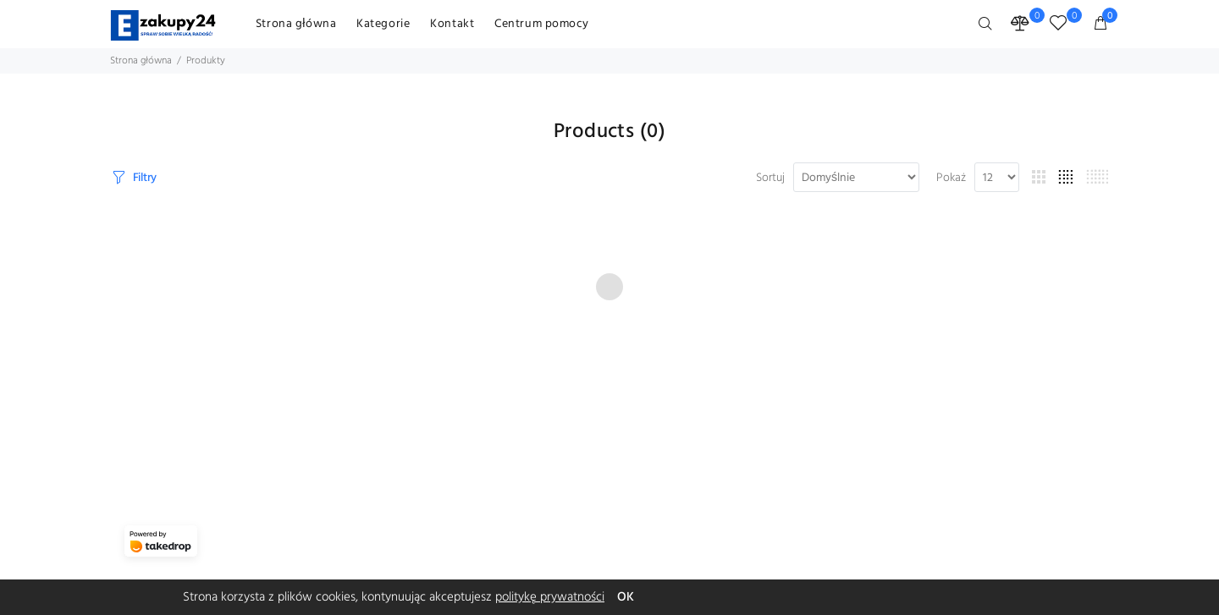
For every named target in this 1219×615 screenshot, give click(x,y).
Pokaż (951, 178)
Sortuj (770, 178)
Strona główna (296, 24)
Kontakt (452, 24)
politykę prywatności (549, 597)
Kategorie (383, 24)
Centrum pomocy (541, 24)
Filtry (145, 178)
